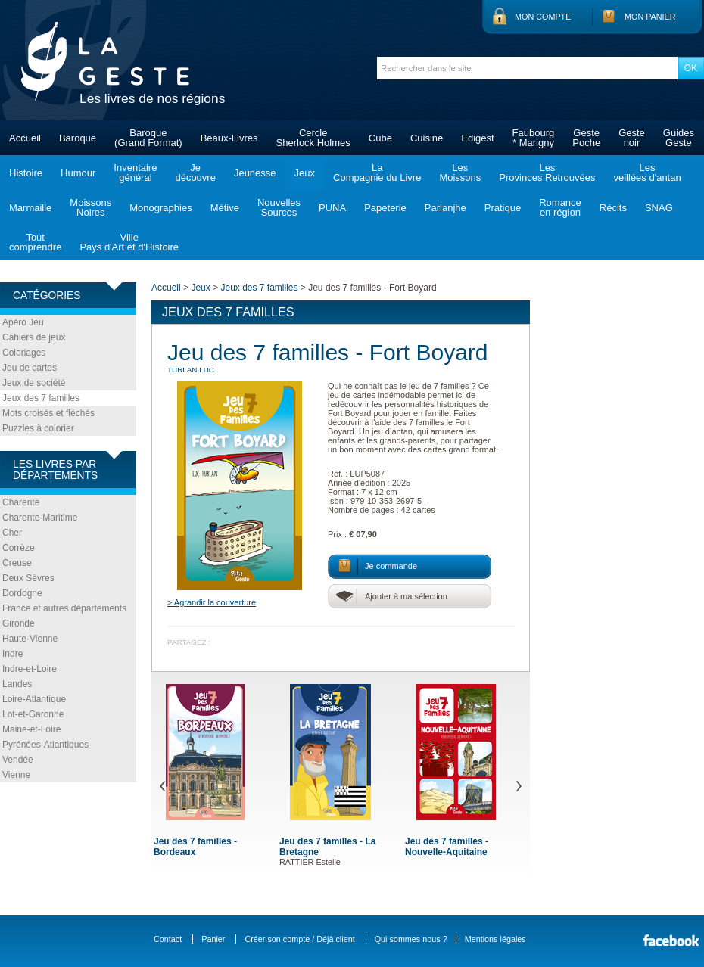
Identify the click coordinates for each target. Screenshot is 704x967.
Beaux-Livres (229, 138)
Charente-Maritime (39, 517)
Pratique (502, 207)
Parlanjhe (445, 207)
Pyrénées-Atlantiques (45, 744)
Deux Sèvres (28, 578)
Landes (17, 684)
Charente (20, 502)
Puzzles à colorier (38, 428)
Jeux (304, 173)
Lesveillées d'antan (647, 172)
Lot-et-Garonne (33, 714)
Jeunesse (255, 173)
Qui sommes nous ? (411, 939)
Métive (224, 207)
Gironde (18, 623)
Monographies (160, 207)
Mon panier (650, 16)
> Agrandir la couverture (211, 602)
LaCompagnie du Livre (377, 172)
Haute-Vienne (30, 638)
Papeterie (385, 207)
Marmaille (30, 207)
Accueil (25, 138)
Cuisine (426, 138)
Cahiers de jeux (33, 337)
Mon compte (543, 16)
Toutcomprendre (35, 242)
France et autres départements (64, 608)
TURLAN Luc (190, 369)
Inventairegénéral (135, 172)
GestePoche (586, 137)
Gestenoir (631, 137)
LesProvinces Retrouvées (547, 172)
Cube (380, 138)
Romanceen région (560, 207)
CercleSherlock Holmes (313, 137)
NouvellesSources (279, 207)
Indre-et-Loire (29, 669)
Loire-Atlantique (34, 699)
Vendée (17, 759)
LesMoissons (460, 172)
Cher (12, 532)
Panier (213, 939)
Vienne (16, 775)
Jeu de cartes (29, 367)
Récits (613, 207)
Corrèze (18, 548)
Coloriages (23, 352)
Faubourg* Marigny (533, 137)
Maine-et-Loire (31, 729)
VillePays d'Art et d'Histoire (129, 242)
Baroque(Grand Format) (148, 137)
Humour (78, 173)
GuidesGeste (678, 137)
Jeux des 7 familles (40, 398)
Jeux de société (33, 383)
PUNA (332, 207)
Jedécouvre (195, 172)
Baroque (77, 138)
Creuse (17, 563)
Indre (12, 653)
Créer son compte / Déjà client (299, 939)
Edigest (477, 138)
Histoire (25, 173)
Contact (168, 939)
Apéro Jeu (23, 322)
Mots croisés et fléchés (48, 413)
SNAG (659, 207)
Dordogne (22, 593)
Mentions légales (495, 939)
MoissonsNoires (90, 207)
